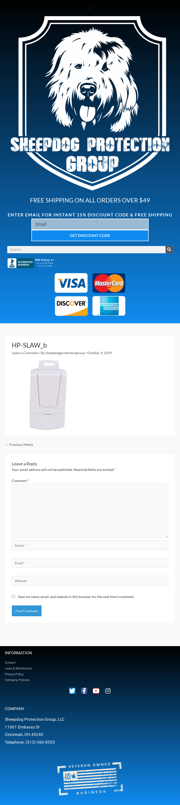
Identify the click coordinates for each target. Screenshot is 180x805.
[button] (90, 9)
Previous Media (19, 444)
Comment (20, 481)
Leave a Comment (25, 353)
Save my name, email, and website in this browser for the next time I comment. (76, 597)
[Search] (169, 249)
